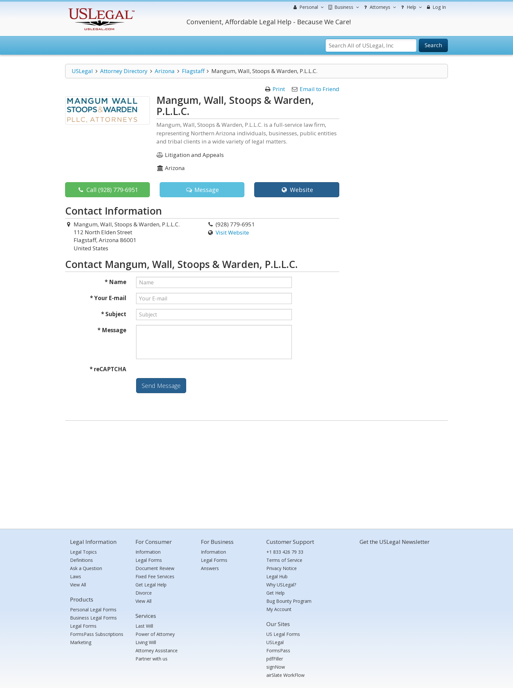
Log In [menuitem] (435, 7)
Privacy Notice (281, 568)
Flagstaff (193, 71)
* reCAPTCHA (108, 369)
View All (78, 585)
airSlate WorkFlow (285, 675)
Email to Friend (319, 89)
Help (410, 7)
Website (296, 190)
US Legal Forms (283, 634)
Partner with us (151, 659)
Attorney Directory (124, 71)
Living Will (145, 642)
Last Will (144, 626)
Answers (210, 568)
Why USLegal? (281, 585)
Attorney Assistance (156, 650)
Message (202, 190)
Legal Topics (83, 552)
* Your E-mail (108, 298)
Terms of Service (284, 560)
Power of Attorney (155, 634)
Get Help (275, 593)
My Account (279, 609)
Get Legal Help (151, 585)
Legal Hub (277, 576)
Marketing (80, 642)
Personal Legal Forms (93, 609)
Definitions (81, 560)
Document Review (154, 568)
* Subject (113, 314)
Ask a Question (86, 568)
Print (279, 89)
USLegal (82, 71)
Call (107, 190)
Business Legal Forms (93, 618)
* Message (111, 330)
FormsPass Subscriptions (96, 634)
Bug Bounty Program (288, 601)
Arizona (165, 71)
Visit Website (232, 232)
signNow (275, 667)
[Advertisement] (256, 473)
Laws (75, 576)
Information (148, 552)
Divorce (143, 593)
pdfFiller (274, 659)
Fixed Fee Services (154, 576)
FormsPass (278, 650)
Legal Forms (83, 626)
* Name (115, 282)
